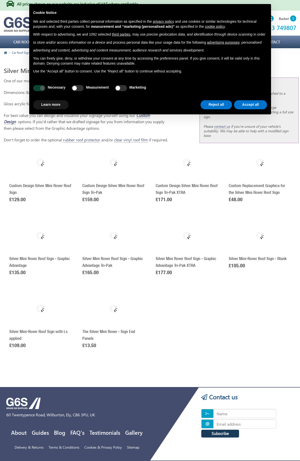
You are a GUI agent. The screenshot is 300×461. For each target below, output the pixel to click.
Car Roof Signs (21, 52)
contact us (222, 126)
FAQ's (77, 432)
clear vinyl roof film (131, 139)
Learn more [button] (50, 105)
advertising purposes (223, 42)
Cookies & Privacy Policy (103, 447)
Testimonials (104, 432)
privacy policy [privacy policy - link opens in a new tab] (163, 21)
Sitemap (133, 447)
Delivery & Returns (29, 447)
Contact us (219, 397)
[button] (287, 19)
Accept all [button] (250, 105)
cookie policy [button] (215, 26)
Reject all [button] (216, 105)
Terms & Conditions (64, 447)
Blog (59, 432)
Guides (40, 432)
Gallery (134, 432)
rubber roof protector (81, 139)
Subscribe (220, 433)
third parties (121, 34)
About (19, 432)
